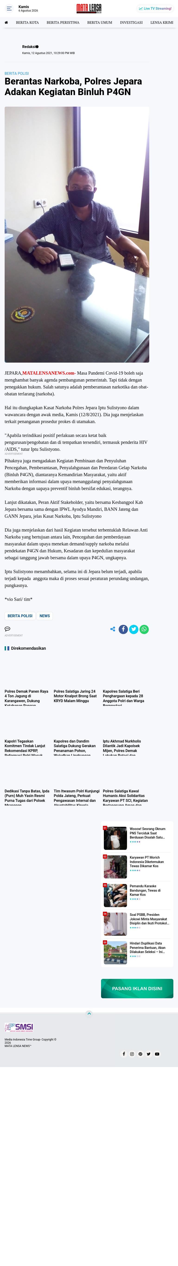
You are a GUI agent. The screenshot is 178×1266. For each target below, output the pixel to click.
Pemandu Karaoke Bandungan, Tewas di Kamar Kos (145, 890)
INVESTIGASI (131, 22)
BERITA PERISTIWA (63, 22)
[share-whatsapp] (144, 629)
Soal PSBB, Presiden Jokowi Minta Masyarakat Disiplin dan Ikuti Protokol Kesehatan (148, 919)
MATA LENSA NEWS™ (18, 1046)
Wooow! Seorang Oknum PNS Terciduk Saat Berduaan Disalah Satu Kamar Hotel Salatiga (147, 833)
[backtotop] (89, 1014)
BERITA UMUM (99, 22)
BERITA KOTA (27, 22)
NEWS (45, 616)
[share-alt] (113, 629)
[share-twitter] (133, 629)
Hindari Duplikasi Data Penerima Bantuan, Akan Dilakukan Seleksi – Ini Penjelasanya (147, 947)
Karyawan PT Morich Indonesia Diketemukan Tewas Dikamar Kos (147, 862)
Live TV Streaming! (158, 8)
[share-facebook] (123, 629)
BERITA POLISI (17, 73)
